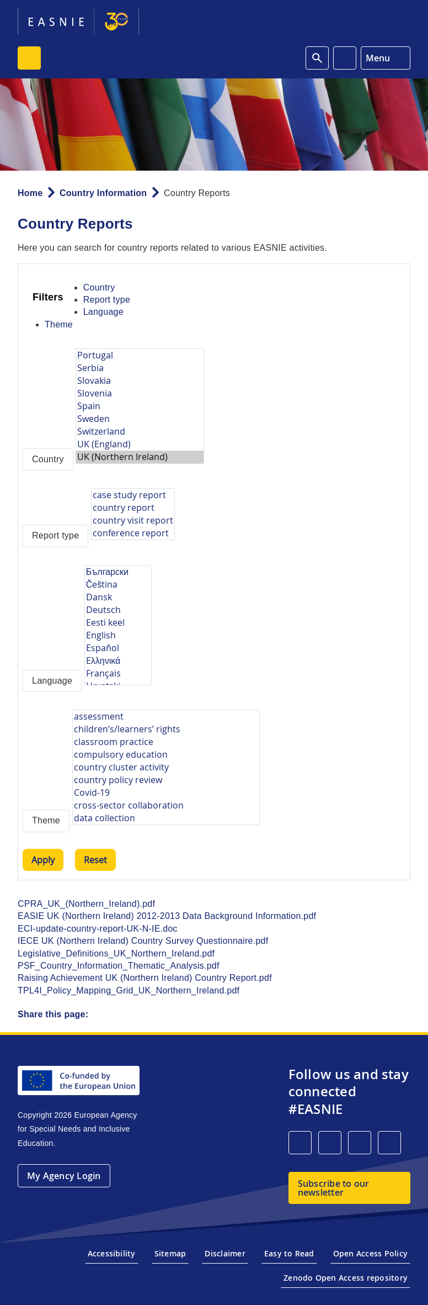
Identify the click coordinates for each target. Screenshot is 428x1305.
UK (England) (140, 444)
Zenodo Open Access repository (345, 1277)
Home (30, 193)
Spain (140, 406)
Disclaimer (225, 1253)
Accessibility (112, 1253)
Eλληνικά (118, 660)
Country (99, 287)
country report (133, 507)
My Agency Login (64, 1176)
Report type (106, 299)
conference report (133, 533)
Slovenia (140, 393)
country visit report (133, 520)
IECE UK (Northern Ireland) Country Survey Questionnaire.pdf (143, 940)
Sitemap (170, 1253)
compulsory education (166, 754)
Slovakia (140, 380)
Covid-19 (166, 792)
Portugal (140, 355)
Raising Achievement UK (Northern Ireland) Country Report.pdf (145, 977)
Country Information (103, 193)
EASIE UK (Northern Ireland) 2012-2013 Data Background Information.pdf (167, 916)
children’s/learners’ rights (166, 729)
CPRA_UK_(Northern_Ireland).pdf (86, 903)
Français (118, 673)
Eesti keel (118, 622)
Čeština (118, 584)
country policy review (166, 780)
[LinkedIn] (300, 1142)
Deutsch (118, 610)
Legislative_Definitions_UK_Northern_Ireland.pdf (116, 953)
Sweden (140, 419)
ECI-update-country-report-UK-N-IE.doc (98, 928)
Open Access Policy (370, 1253)
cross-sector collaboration (166, 805)
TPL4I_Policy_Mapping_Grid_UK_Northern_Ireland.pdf (128, 990)
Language (103, 311)
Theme (59, 324)
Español (118, 648)
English (118, 635)
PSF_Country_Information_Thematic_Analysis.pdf (119, 965)
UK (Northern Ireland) (140, 457)
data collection (166, 818)
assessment (166, 716)
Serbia (140, 368)
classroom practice (166, 742)
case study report (133, 495)
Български (118, 572)
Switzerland (140, 431)
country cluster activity (166, 767)
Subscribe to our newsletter (334, 1187)
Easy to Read (289, 1253)
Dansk (118, 597)
